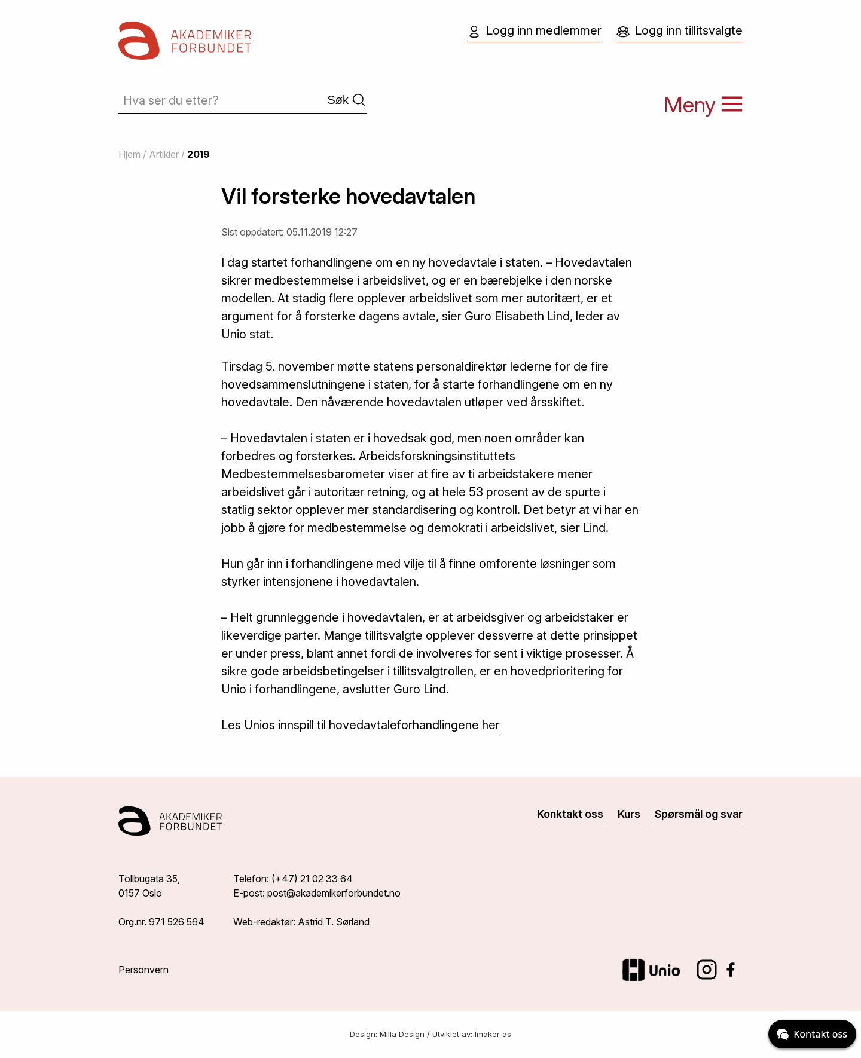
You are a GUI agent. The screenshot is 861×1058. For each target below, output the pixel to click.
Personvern (143, 970)
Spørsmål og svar (699, 814)
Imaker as (493, 1034)
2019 (198, 154)
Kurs (629, 814)
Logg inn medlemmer (534, 31)
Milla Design (402, 1034)
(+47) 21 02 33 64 (312, 879)
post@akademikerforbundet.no (334, 893)
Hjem (129, 154)
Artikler (164, 154)
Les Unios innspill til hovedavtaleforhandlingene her (360, 725)
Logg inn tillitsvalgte (679, 31)
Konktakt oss (570, 814)
